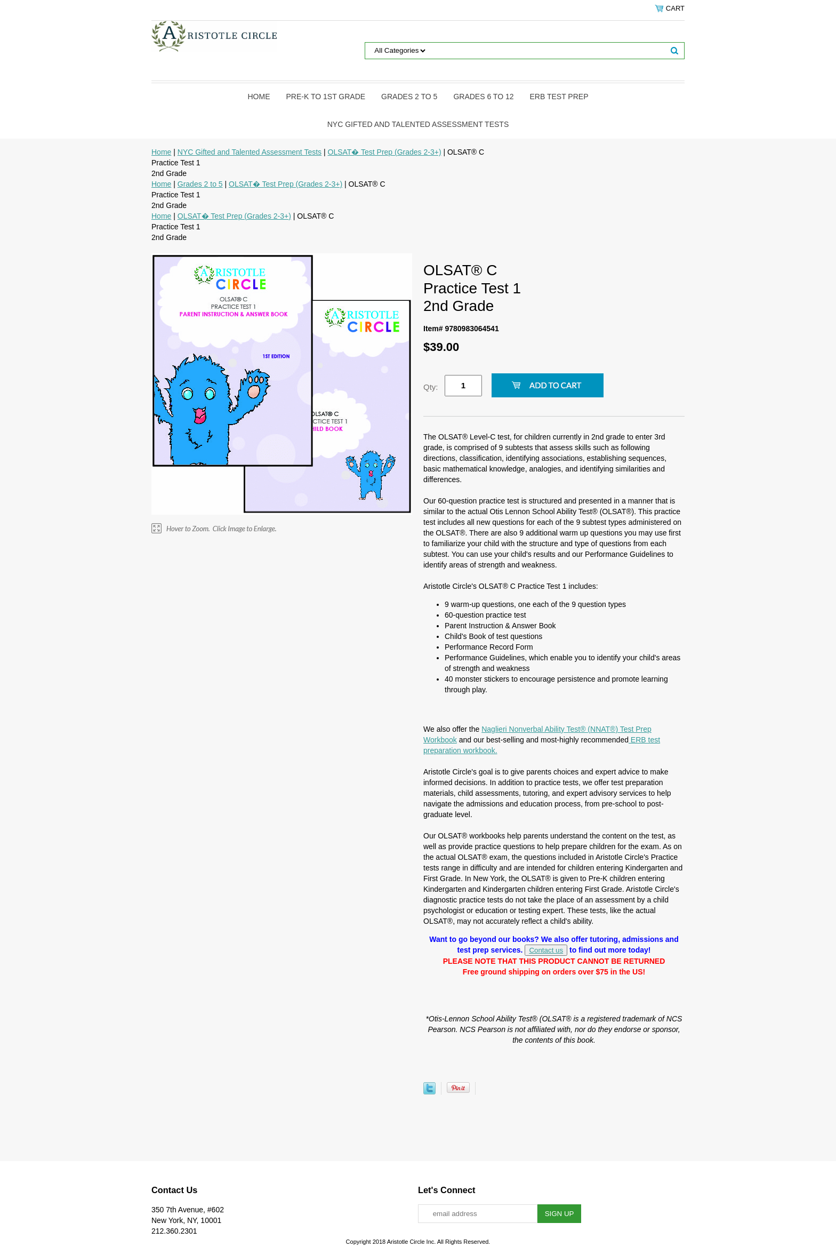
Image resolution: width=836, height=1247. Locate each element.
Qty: (430, 386)
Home (259, 96)
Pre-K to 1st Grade (326, 96)
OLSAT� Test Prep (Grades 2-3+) (384, 152)
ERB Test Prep (559, 96)
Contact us (546, 950)
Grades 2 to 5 (409, 96)
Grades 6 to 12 (483, 96)
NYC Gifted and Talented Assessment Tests (418, 124)
